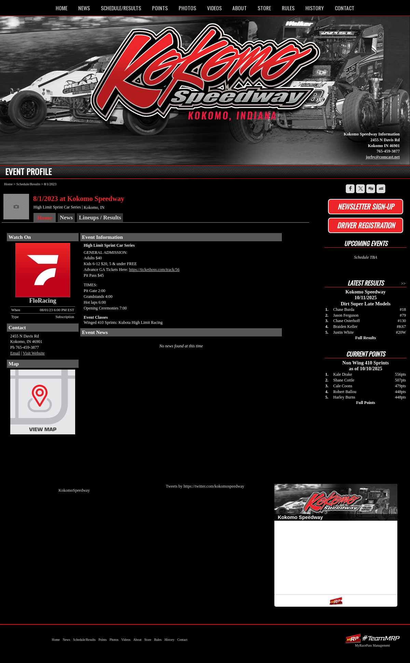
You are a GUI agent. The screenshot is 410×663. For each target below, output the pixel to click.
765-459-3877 (388, 151)
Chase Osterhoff (346, 320)
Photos (187, 8)
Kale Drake (342, 374)
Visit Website (34, 353)
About (239, 8)
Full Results (365, 337)
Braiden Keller (345, 326)
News (84, 8)
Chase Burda (343, 309)
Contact (344, 8)
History (314, 8)
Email (15, 353)
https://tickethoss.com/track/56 (154, 269)
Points (160, 8)
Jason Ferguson (345, 315)
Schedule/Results (121, 8)
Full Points (365, 402)
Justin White (343, 332)
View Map (42, 404)
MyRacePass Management (372, 645)
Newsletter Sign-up (366, 206)
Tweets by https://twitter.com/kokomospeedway (205, 486)
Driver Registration (366, 225)
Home (61, 8)
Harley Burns (344, 397)
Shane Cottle (343, 380)
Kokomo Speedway (207, 76)
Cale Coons (342, 386)
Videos (214, 8)
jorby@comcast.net (383, 157)
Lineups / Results (100, 217)
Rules (288, 8)
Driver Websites (372, 638)
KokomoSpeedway (74, 490)
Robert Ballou (344, 391)
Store (264, 8)
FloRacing (42, 300)
